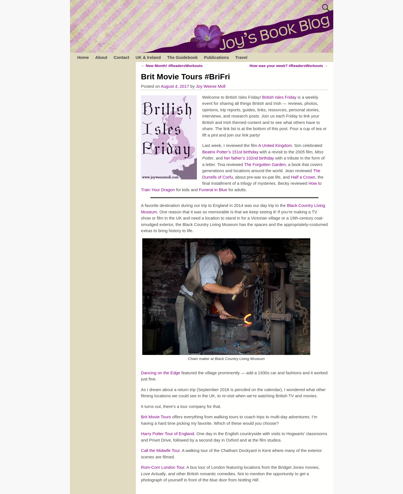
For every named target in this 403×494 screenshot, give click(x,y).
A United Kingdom (275, 145)
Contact (121, 57)
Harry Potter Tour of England (167, 433)
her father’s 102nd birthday (249, 158)
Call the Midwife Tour (160, 450)
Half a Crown (303, 177)
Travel (241, 57)
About (101, 57)
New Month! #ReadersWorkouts (171, 66)
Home (83, 57)
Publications (216, 57)
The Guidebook (182, 57)
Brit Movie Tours (156, 416)
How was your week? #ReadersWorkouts (289, 66)
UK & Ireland (148, 57)
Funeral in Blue (213, 189)
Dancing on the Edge (160, 372)
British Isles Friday (279, 97)
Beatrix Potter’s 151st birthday (230, 151)
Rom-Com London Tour (162, 467)
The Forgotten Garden (265, 164)
